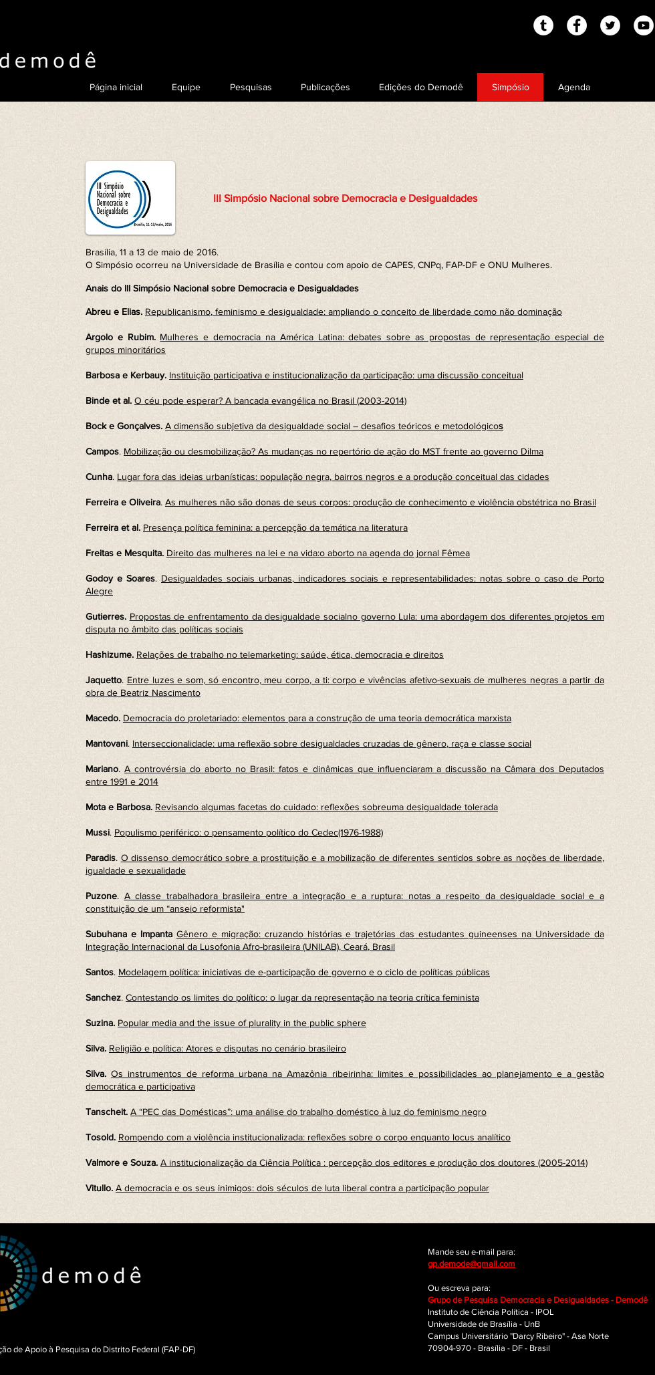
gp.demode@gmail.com (471, 1264)
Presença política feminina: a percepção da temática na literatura (275, 527)
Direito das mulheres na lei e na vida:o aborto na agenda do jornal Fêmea (318, 552)
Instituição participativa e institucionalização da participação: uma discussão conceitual (346, 375)
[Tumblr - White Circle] (543, 25)
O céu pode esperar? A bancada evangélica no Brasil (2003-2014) (270, 400)
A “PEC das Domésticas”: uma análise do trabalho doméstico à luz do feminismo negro (308, 1111)
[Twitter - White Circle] (610, 25)
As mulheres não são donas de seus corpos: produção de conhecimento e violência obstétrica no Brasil (380, 502)
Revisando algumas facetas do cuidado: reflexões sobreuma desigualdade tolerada (326, 806)
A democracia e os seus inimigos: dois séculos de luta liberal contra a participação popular (302, 1187)
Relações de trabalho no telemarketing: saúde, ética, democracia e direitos (290, 654)
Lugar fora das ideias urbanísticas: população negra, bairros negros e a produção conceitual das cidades (333, 476)
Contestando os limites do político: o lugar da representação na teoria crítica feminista (302, 997)
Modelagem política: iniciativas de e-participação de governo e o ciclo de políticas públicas (304, 972)
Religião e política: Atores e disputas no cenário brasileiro (227, 1048)
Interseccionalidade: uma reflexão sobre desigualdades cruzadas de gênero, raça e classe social (331, 743)
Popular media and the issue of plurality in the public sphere (242, 1022)
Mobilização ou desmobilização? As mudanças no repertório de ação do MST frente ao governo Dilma (333, 451)
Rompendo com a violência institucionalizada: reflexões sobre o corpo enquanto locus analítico (314, 1137)
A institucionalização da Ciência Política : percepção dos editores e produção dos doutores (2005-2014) (373, 1162)
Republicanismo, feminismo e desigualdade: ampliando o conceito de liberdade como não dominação (353, 311)
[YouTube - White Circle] (644, 25)
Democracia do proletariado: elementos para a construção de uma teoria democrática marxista (317, 718)
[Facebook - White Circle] (577, 25)
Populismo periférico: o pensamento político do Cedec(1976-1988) (248, 832)
